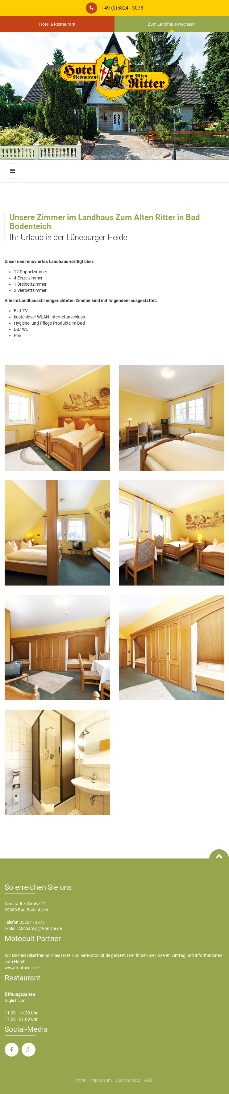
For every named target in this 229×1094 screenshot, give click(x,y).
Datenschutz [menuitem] (128, 1080)
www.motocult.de (22, 967)
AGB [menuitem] (148, 1080)
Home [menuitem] (80, 1080)
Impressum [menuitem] (101, 1080)
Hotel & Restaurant (57, 24)
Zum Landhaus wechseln (172, 24)
